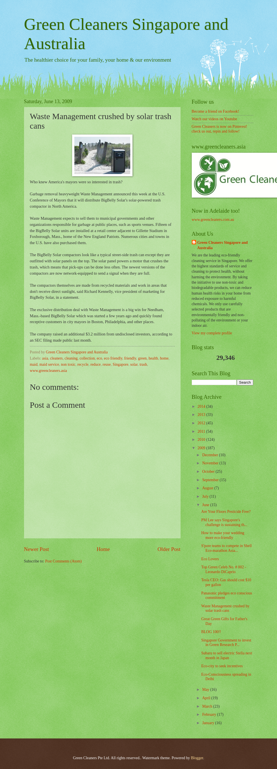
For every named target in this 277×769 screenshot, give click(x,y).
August (208, 488)
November (210, 463)
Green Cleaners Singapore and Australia (222, 245)
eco (99, 358)
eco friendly (113, 358)
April (206, 698)
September (210, 480)
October (209, 471)
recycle (83, 364)
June (206, 505)
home (164, 358)
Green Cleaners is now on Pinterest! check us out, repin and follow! (219, 128)
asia (45, 358)
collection (87, 358)
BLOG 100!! (211, 632)
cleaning (71, 358)
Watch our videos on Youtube (214, 119)
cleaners (56, 358)
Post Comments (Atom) (63, 561)
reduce (95, 364)
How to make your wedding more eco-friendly (222, 535)
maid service (49, 364)
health (153, 358)
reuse (107, 364)
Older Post (168, 549)
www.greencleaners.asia (48, 371)
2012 (202, 423)
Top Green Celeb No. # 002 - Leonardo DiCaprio (223, 569)
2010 (202, 439)
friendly (130, 358)
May (206, 689)
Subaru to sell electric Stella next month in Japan (226, 655)
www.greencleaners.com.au (213, 219)
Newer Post (36, 549)
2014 (202, 406)
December (210, 455)
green (142, 358)
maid (34, 364)
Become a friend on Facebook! (215, 111)
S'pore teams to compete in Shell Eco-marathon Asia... (226, 548)
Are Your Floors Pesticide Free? (226, 511)
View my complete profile (212, 333)
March (207, 706)
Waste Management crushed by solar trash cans (225, 608)
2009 (202, 448)
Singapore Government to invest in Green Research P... (226, 642)
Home (103, 549)
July (205, 496)
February (209, 714)
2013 (202, 415)
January (208, 723)
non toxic (68, 364)
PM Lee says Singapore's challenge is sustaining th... (224, 522)
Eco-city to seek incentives (222, 666)
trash (143, 364)
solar (134, 364)
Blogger (197, 758)
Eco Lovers (210, 559)
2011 (202, 431)
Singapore (120, 364)
